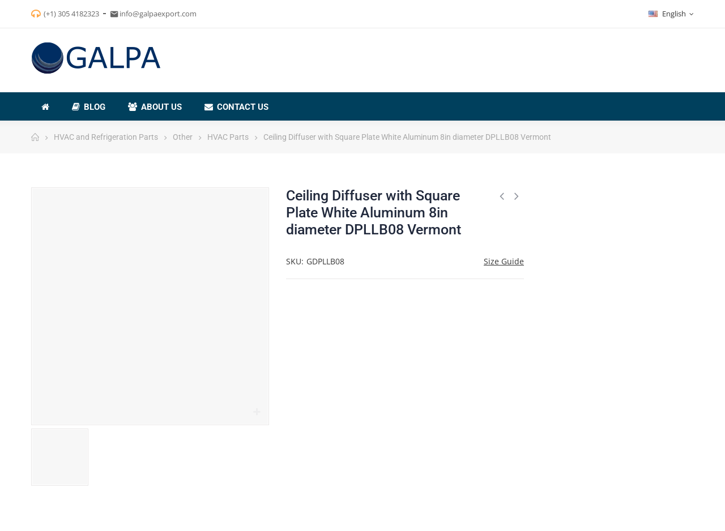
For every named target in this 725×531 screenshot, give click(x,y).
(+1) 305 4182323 (71, 13)
